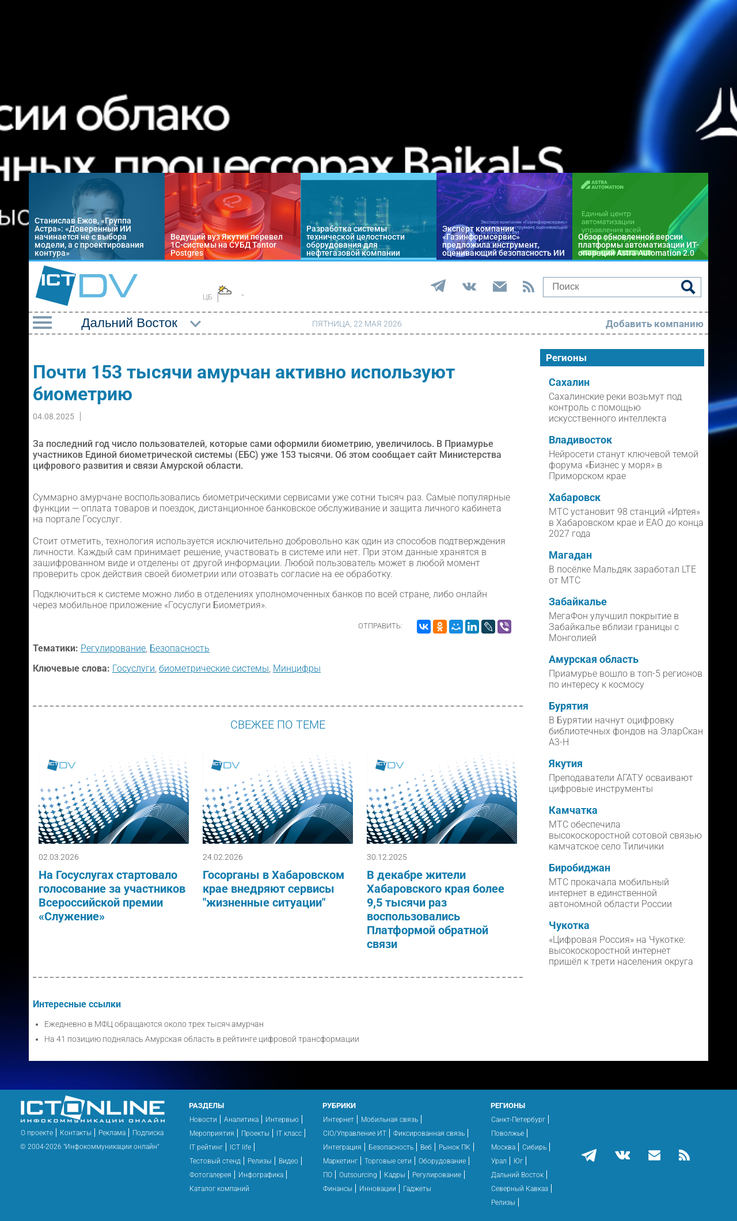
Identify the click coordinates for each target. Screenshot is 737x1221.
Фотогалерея (210, 1175)
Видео (288, 1161)
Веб (426, 1147)
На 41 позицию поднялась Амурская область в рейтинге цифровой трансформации (201, 1039)
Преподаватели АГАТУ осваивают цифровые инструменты (621, 783)
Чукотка (569, 925)
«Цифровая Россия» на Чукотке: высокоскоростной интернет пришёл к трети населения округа (621, 950)
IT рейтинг (206, 1147)
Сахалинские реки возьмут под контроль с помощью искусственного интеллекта (615, 407)
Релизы (260, 1161)
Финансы (337, 1189)
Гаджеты (417, 1189)
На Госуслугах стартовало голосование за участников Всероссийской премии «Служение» (112, 895)
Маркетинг (340, 1161)
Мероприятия (211, 1133)
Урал (499, 1161)
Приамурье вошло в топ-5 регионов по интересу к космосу (625, 679)
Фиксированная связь (429, 1133)
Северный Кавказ (519, 1189)
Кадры (394, 1175)
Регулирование (113, 648)
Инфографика (260, 1175)
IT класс (289, 1133)
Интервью (282, 1120)
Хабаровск (575, 497)
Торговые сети (388, 1161)
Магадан (570, 555)
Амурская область (594, 659)
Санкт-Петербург (518, 1120)
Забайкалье (578, 602)
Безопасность (180, 648)
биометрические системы (214, 668)
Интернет (338, 1120)
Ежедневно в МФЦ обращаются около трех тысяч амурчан (154, 1024)
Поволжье (507, 1133)
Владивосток (580, 440)
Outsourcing (358, 1175)
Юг (518, 1161)
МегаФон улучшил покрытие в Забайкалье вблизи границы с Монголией (614, 626)
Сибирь (534, 1147)
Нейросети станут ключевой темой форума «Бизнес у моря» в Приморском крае (623, 465)
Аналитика (241, 1120)
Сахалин (569, 382)
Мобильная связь (389, 1120)
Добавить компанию (655, 323)
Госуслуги (133, 668)
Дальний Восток (517, 1175)
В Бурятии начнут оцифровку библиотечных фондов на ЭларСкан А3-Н (626, 731)
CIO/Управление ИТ (354, 1133)
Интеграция (342, 1147)
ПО (327, 1175)
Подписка (148, 1133)
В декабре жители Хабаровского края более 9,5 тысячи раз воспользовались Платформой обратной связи (435, 909)
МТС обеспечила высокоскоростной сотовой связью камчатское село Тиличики (625, 835)
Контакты (76, 1133)
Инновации (377, 1189)
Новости (203, 1120)
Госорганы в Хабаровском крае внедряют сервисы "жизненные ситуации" (273, 888)
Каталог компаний (219, 1189)
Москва (503, 1147)
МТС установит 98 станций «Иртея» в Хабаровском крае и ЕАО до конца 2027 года (626, 522)
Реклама (112, 1133)
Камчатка (573, 810)
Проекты (255, 1133)
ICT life (240, 1147)
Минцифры (297, 668)
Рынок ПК (454, 1147)
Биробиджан (579, 868)
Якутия (566, 763)
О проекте (37, 1133)
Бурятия (568, 706)
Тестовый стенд (215, 1161)
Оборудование (442, 1161)
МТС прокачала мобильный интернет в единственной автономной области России (610, 893)
